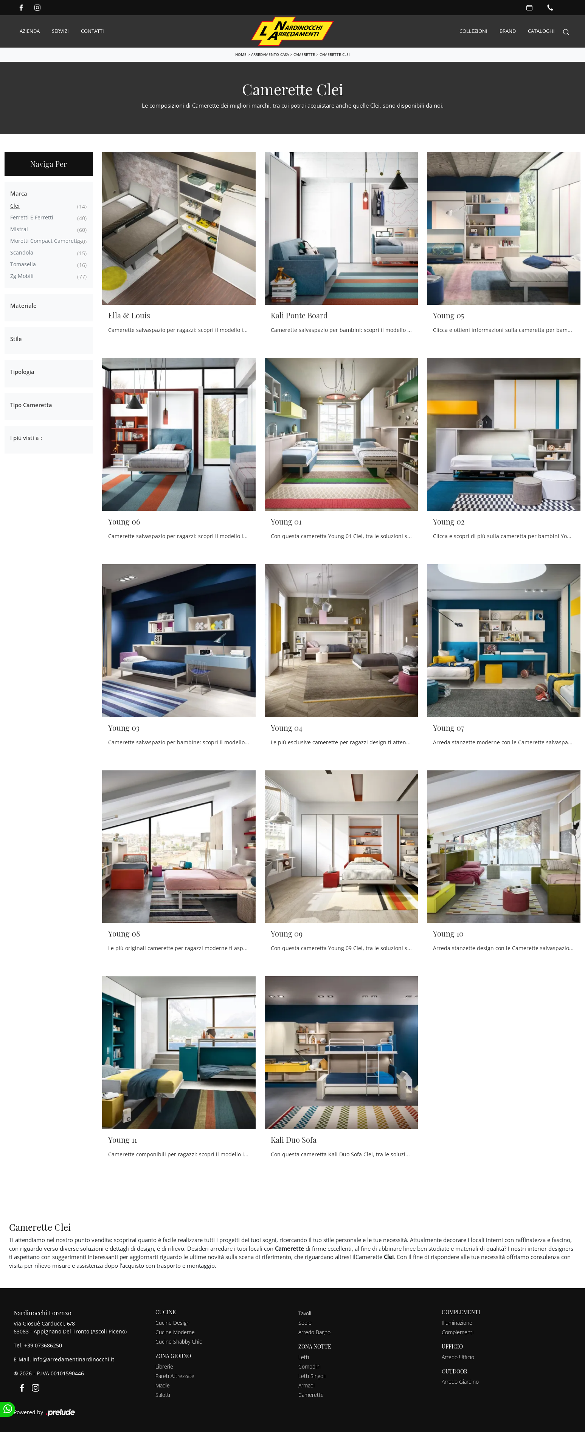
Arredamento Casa (270, 54)
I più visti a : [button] (26, 437)
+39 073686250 (43, 1345)
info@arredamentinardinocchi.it (73, 1359)
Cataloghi (541, 31)
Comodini (309, 1366)
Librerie (164, 1366)
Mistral (19, 228)
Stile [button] (16, 338)
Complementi (457, 1331)
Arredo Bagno (314, 1331)
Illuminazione (457, 1322)
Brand (508, 31)
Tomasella (23, 263)
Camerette (304, 54)
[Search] (566, 31)
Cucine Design (172, 1322)
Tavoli (304, 1312)
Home (241, 54)
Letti (303, 1356)
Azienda (30, 31)
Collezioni (473, 31)
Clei (15, 205)
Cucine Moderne (175, 1331)
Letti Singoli (312, 1375)
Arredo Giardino (460, 1381)
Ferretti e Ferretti (31, 217)
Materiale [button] (23, 305)
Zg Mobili (22, 275)
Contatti (92, 31)
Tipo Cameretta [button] (31, 404)
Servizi (60, 31)
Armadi (306, 1385)
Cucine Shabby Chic (178, 1341)
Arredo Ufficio (458, 1356)
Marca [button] (18, 193)
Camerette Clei (335, 54)
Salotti (162, 1394)
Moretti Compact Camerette (45, 240)
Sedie (305, 1322)
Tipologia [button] (22, 371)
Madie (162, 1385)
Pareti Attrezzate (174, 1375)
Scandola (21, 252)
